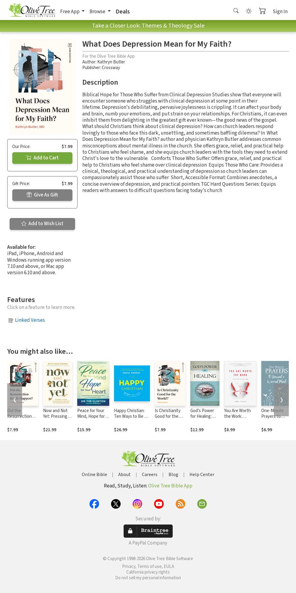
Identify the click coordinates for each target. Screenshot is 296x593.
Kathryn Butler (111, 62)
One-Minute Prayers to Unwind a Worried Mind (273, 419)
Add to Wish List (42, 223)
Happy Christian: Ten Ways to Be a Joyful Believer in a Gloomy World (131, 419)
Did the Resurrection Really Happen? (21, 416)
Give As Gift (42, 195)
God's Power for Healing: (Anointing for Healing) (203, 419)
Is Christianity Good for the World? (167, 416)
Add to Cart (42, 157)
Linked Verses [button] (30, 320)
